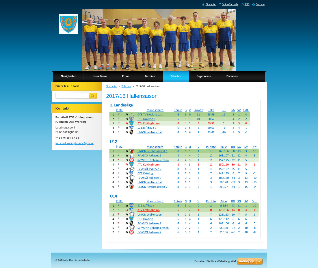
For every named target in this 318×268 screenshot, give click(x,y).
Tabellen (126, 86)
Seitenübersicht (230, 4)
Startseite (111, 86)
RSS (247, 4)
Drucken (260, 4)
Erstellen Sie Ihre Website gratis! (215, 261)
